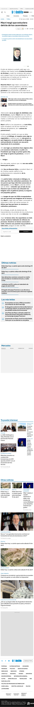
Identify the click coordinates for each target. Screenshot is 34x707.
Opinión (21, 671)
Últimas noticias (15, 666)
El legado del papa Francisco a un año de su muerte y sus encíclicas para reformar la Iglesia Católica (17, 291)
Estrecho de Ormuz (14, 8)
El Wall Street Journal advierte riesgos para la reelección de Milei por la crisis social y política (30, 447)
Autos (3, 678)
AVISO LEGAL (5, 686)
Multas (28, 686)
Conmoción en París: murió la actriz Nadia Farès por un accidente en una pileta (18, 319)
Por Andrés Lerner (27, 509)
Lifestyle (4, 673)
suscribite (26, 12)
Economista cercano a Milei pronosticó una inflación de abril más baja (17, 303)
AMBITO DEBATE (24, 694)
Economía (16, 16)
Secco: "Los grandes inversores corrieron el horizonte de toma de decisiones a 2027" (15, 535)
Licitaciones (5, 688)
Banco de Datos (23, 668)
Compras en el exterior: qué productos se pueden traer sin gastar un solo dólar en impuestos (17, 576)
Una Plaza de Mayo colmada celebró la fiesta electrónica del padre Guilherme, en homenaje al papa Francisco (18, 314)
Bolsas (12, 348)
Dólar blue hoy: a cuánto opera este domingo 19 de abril (17, 267)
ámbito (2, 19)
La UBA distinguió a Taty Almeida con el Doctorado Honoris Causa (7, 437)
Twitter (2, 660)
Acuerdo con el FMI (29, 8)
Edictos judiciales (17, 686)
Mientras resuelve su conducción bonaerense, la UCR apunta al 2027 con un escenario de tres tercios (8, 460)
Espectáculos (12, 678)
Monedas (3, 348)
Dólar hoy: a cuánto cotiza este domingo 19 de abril (16, 272)
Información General (20, 676)
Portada (4, 666)
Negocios (14, 671)
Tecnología (23, 678)
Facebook (5, 660)
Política (8, 19)
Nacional (13, 673)
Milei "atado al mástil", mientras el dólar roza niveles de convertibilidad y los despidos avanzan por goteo (28, 500)
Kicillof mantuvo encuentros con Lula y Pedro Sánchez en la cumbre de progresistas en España (20, 104)
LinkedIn (12, 660)
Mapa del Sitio (5, 681)
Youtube (16, 660)
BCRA (21, 8)
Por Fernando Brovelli (5, 466)
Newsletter (31, 15)
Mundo (21, 673)
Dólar (8, 16)
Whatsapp (20, 660)
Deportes (29, 673)
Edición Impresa (6, 676)
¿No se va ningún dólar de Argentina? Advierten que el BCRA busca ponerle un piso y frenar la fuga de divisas (16, 603)
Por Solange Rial (4, 607)
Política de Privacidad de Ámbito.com (12, 683)
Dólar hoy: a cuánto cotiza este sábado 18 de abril (17, 570)
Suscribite (25, 231)
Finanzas (25, 16)
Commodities (21, 348)
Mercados (4, 671)
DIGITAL (8, 694)
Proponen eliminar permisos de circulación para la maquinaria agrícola (30, 431)
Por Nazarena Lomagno (6, 538)
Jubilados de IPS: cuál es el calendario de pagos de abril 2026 (15, 285)
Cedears (31, 348)
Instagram (9, 660)
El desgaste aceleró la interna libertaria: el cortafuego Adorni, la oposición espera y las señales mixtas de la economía (17, 35)
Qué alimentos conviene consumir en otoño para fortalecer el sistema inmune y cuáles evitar (16, 278)
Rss (31, 678)
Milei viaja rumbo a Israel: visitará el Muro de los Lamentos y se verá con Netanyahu (20, 99)
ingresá (30, 12)
